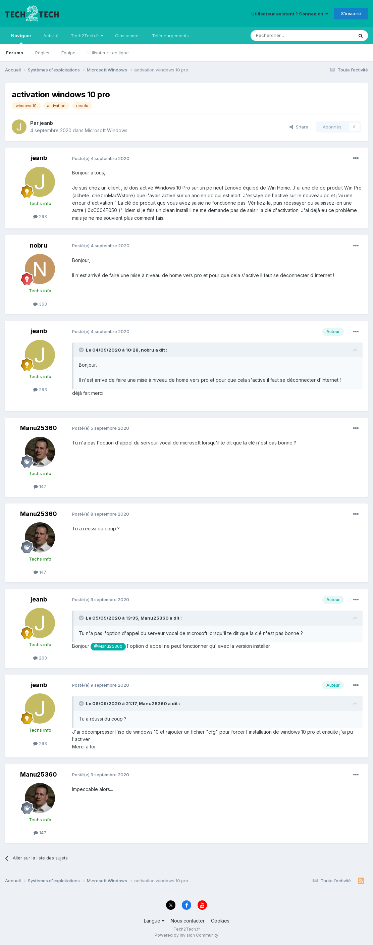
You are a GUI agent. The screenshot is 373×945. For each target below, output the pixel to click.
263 (40, 216)
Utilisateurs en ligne (108, 52)
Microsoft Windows (106, 130)
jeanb (46, 123)
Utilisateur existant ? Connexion (289, 13)
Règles (42, 52)
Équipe (68, 52)
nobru (38, 245)
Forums (14, 52)
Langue (154, 921)
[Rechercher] (287, 35)
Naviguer (21, 38)
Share (298, 126)
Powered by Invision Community (186, 935)
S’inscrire (351, 13)
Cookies (220, 921)
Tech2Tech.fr (87, 35)
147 (40, 486)
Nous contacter (188, 921)
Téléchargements (170, 35)
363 (40, 304)
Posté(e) (100, 158)
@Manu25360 (108, 646)
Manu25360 (38, 427)
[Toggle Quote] (82, 350)
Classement (127, 35)
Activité (51, 35)
